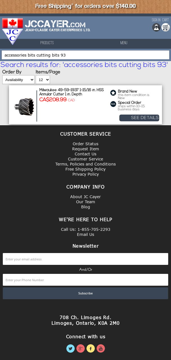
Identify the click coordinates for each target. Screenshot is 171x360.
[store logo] (13, 31)
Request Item (85, 148)
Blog (85, 206)
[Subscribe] (85, 293)
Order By (11, 72)
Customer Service (85, 158)
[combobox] (85, 54)
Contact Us (85, 153)
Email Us (85, 234)
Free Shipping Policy (85, 169)
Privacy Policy (85, 174)
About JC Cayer (85, 196)
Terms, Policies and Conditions (85, 164)
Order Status (85, 143)
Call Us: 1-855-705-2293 (85, 229)
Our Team (85, 201)
